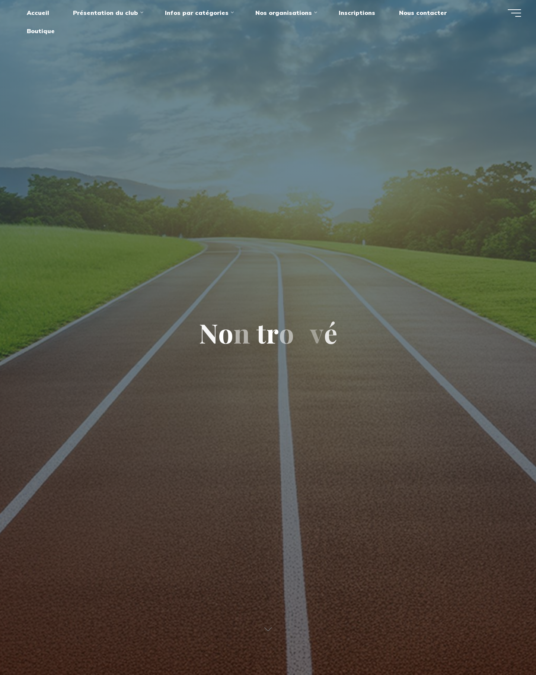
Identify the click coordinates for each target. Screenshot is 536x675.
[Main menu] (514, 13)
